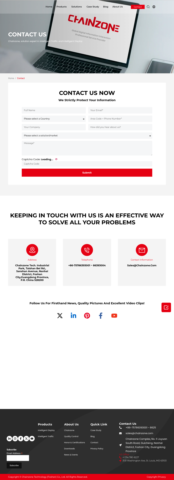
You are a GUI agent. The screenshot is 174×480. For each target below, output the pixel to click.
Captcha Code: (40, 159)
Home (49, 7)
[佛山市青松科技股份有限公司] (87, 372)
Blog (105, 7)
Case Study (93, 7)
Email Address (15, 453)
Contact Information (142, 260)
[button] (148, 6)
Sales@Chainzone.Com (141, 265)
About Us (117, 7)
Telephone (87, 260)
